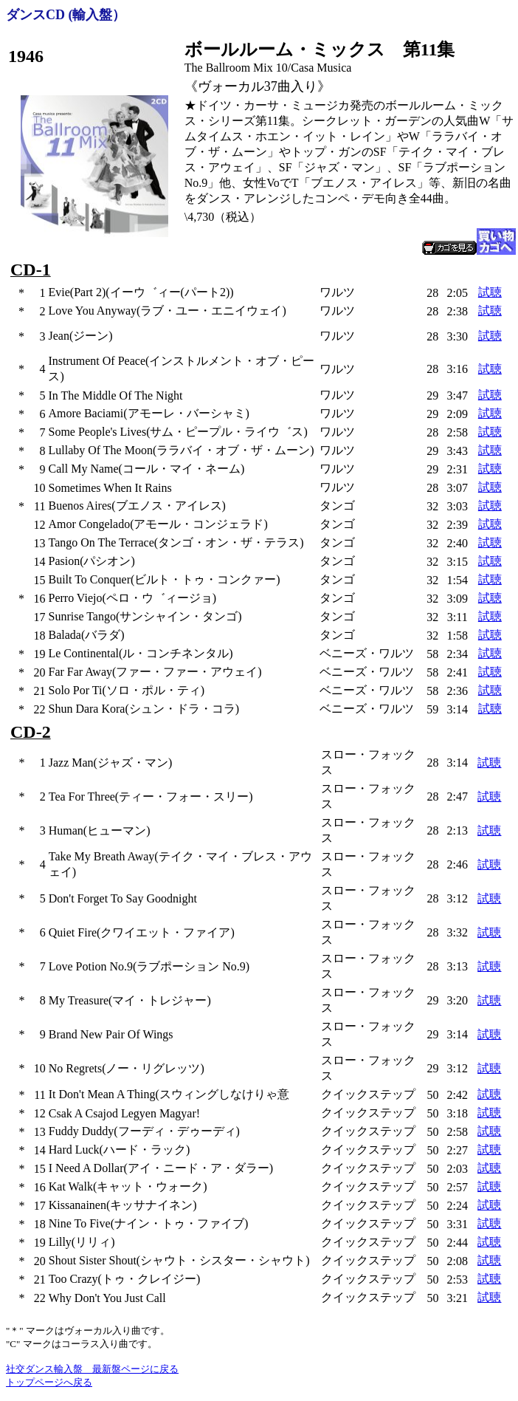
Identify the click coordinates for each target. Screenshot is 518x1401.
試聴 (490, 292)
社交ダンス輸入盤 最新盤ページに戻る (92, 1368)
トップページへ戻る (49, 1382)
